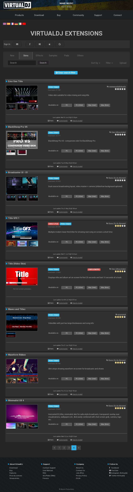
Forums (46, 478)
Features (12, 473)
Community (78, 15)
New (12, 55)
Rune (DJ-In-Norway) (117, 178)
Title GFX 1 (13, 218)
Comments (63, 121)
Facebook (114, 468)
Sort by (95, 63)
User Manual (48, 470)
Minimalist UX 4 (16, 400)
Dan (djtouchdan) (119, 132)
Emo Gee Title (15, 81)
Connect (118, 15)
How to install (77, 121)
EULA (78, 478)
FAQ (44, 473)
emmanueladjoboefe (117, 86)
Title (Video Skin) (17, 264)
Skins (25, 55)
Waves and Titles (16, 309)
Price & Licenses (15, 476)
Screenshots (14, 478)
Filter (109, 63)
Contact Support (49, 468)
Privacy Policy (81, 476)
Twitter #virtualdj (117, 476)
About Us (79, 468)
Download (39, 15)
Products (19, 15)
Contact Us (80, 470)
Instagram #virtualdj (118, 473)
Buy (59, 15)
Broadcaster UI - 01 (18, 172)
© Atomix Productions (66, 489)
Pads (66, 55)
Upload (123, 63)
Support (98, 15)
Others (80, 55)
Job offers (80, 473)
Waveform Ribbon (17, 355)
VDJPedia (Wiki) (49, 476)
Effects (39, 55)
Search (43, 63)
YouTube (113, 470)
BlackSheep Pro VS (17, 127)
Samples (53, 55)
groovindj (122, 314)
